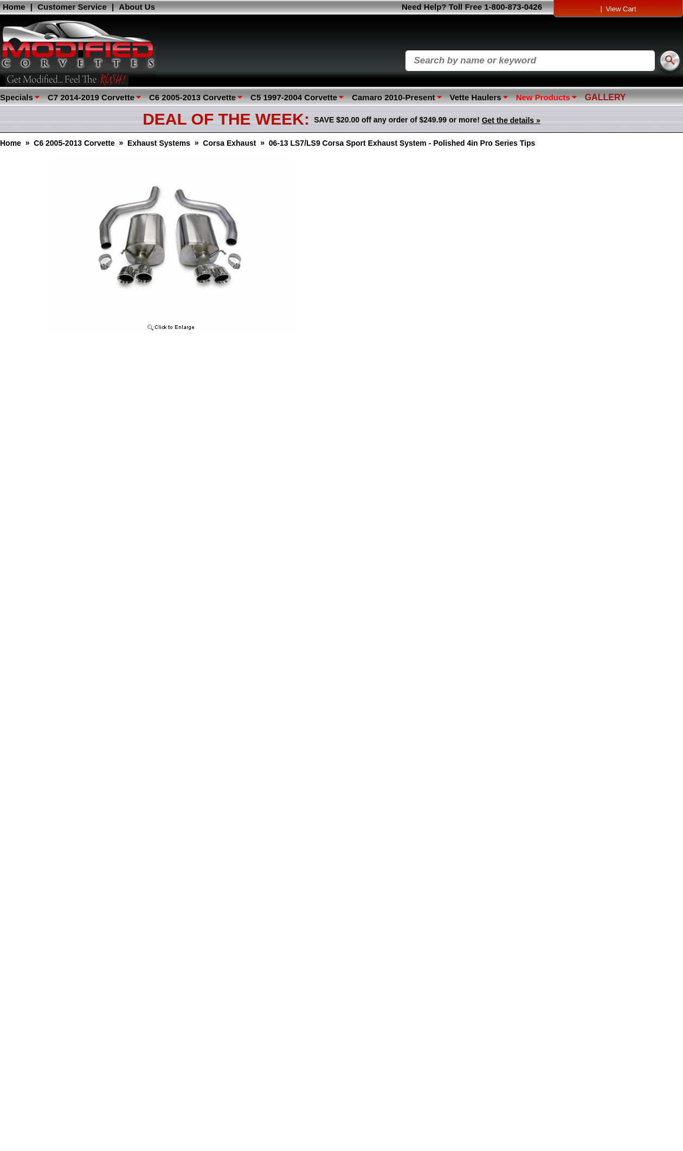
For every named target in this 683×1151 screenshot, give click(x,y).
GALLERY (605, 97)
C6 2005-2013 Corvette (192, 97)
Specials (16, 97)
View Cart (620, 9)
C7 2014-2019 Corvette (91, 97)
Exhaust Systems (158, 143)
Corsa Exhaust (229, 143)
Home (14, 6)
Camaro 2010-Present (393, 97)
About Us (137, 6)
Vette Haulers (475, 97)
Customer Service (72, 6)
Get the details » (511, 120)
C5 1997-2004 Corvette (293, 97)
